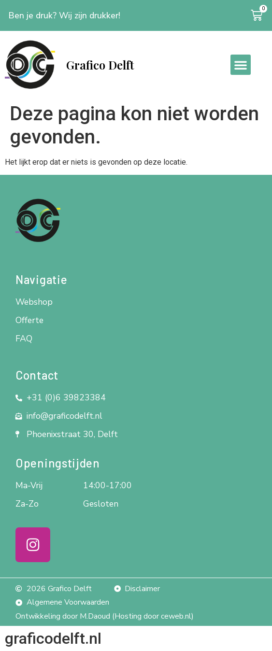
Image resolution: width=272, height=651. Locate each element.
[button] (240, 65)
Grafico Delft (100, 64)
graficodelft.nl (53, 638)
